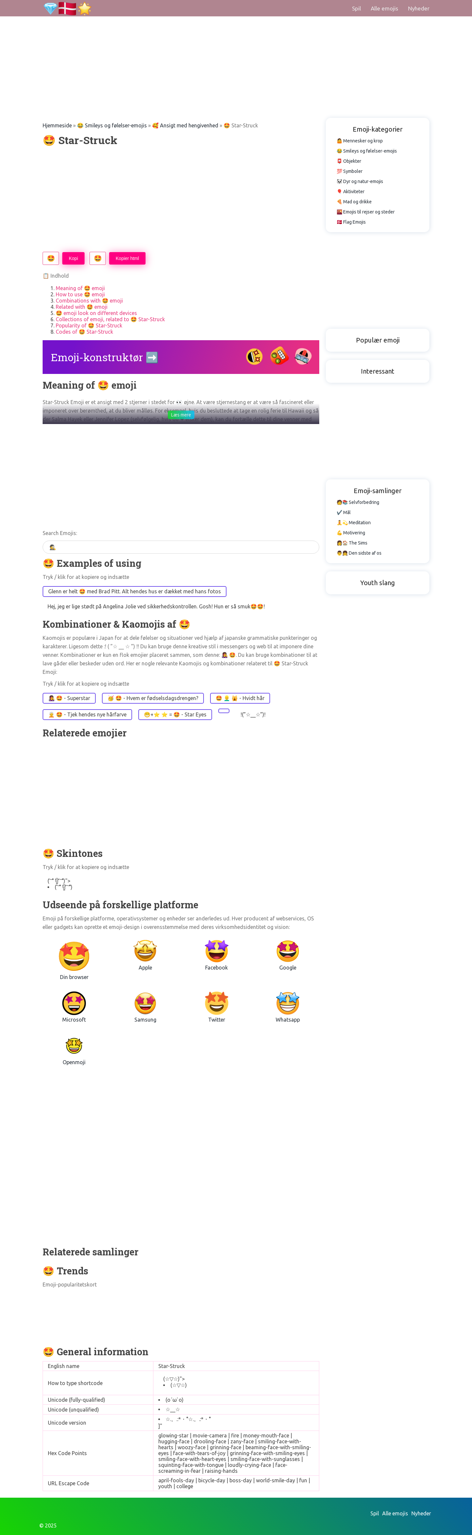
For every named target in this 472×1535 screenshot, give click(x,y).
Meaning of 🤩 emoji (80, 288)
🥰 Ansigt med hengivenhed (185, 125)
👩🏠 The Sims (352, 543)
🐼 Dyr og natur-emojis (360, 181)
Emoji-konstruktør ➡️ (105, 357)
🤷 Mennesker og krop (360, 140)
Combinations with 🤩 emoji (89, 301)
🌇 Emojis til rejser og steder (366, 211)
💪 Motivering (351, 532)
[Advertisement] (196, 46)
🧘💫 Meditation (354, 522)
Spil (356, 8)
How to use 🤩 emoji (80, 294)
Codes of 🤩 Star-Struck (84, 332)
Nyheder (418, 8)
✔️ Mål (344, 512)
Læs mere (181, 414)
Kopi (73, 258)
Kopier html (127, 258)
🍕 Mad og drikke (354, 201)
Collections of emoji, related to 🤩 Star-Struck (110, 319)
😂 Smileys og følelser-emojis (112, 125)
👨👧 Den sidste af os (359, 553)
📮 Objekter (349, 161)
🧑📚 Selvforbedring (358, 502)
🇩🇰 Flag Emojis (351, 222)
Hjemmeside (57, 125)
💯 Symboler (350, 171)
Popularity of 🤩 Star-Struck (89, 325)
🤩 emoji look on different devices (96, 313)
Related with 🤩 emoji (82, 307)
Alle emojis (384, 8)
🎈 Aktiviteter (350, 191)
